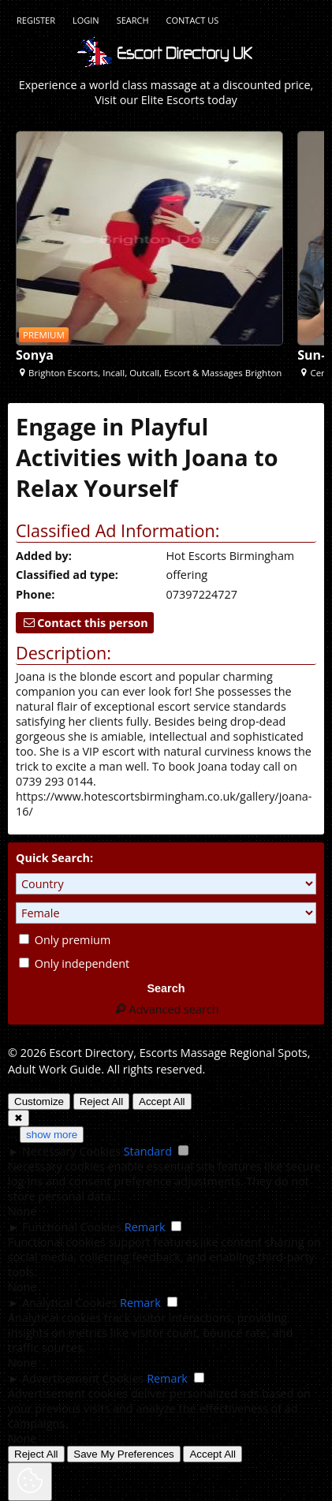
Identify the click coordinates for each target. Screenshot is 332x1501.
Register (36, 20)
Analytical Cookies (69, 1302)
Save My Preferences (123, 1454)
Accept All (162, 1101)
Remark (145, 1226)
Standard (148, 1151)
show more (51, 1135)
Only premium (64, 939)
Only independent (74, 963)
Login (86, 20)
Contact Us (192, 20)
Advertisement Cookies (83, 1378)
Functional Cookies (71, 1226)
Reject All (102, 1101)
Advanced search (165, 1009)
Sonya (35, 355)
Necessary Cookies (71, 1151)
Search (133, 20)
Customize (39, 1101)
